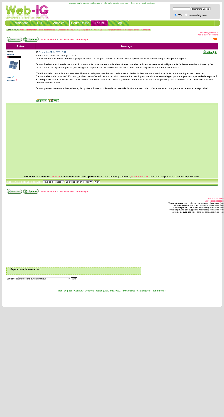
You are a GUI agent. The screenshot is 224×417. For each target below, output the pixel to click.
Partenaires (129, 290)
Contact (78, 290)
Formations (20, 23)
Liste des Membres (47, 30)
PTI (39, 23)
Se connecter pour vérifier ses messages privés (119, 30)
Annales (58, 23)
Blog (119, 23)
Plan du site (158, 290)
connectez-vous (140, 176)
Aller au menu (135, 3)
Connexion (145, 30)
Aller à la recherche (149, 3)
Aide (22, 30)
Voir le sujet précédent (208, 35)
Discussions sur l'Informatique (73, 39)
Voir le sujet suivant (209, 32)
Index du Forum (48, 39)
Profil (95, 30)
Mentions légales (94, 290)
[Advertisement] (108, 140)
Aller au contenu (122, 3)
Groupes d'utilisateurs (67, 30)
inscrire (55, 176)
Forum (99, 23)
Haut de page (65, 290)
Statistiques (143, 290)
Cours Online (80, 23)
